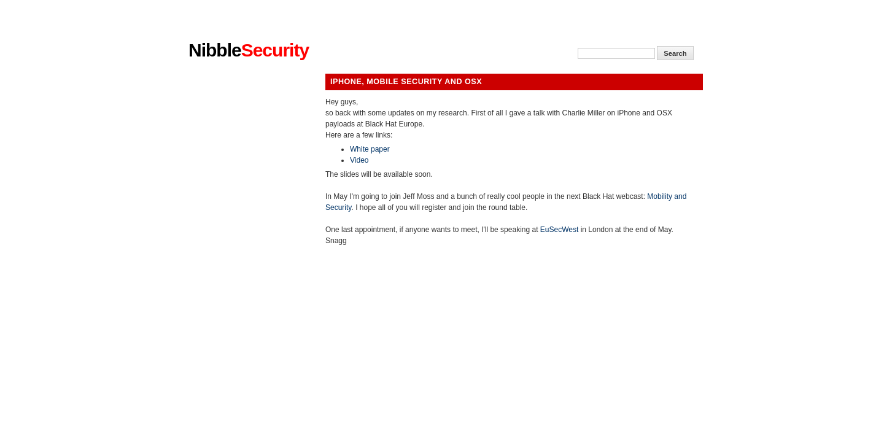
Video (359, 160)
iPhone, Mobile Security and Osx (406, 81)
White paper (370, 149)
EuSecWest (559, 229)
